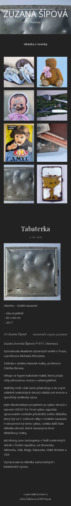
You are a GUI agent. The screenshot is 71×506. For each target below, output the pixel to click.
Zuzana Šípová (35, 14)
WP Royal (45, 499)
